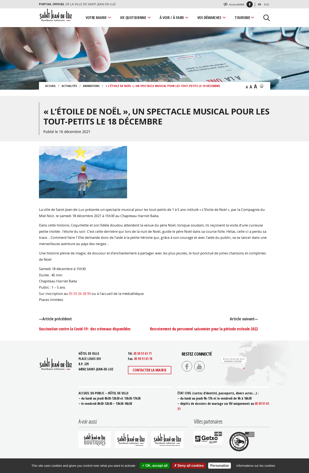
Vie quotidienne (133, 17)
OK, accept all (155, 465)
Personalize (219, 465)
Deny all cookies (189, 465)
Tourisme (242, 17)
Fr (259, 4)
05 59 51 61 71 (142, 353)
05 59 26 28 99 (80, 293)
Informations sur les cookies (255, 465)
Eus (266, 4)
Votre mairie (96, 17)
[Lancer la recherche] (265, 17)
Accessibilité (236, 4)
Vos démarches (209, 17)
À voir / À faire (172, 17)
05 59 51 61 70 (143, 358)
